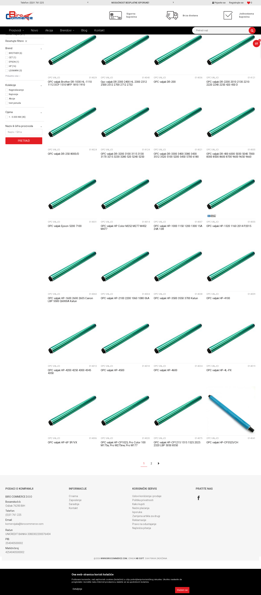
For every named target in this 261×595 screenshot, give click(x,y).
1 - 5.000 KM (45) (17, 151)
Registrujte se (236, 2)
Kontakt (73, 542)
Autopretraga (144, 44)
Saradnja (74, 538)
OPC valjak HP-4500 (112, 404)
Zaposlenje (75, 534)
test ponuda (15, 137)
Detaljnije (77, 589)
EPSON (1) (14, 96)
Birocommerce (12, 37)
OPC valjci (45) (13, 52)
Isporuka (137, 546)
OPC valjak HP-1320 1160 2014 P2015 (228, 260)
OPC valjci (54, 112)
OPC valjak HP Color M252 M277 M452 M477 (123, 262)
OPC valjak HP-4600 (165, 404)
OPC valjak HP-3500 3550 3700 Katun (176, 332)
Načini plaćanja (140, 542)
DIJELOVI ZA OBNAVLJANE (70, 37)
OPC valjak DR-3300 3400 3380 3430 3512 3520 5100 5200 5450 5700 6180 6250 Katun (176, 191)
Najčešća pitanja (141, 562)
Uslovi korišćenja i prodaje (146, 530)
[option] (130, 2)
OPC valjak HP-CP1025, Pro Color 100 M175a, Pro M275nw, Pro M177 (123, 478)
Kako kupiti (138, 538)
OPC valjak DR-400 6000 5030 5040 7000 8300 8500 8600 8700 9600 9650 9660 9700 (230, 191)
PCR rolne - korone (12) (18, 56)
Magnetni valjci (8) (15, 60)
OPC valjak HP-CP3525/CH (222, 476)
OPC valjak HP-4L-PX (218, 404)
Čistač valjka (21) (15, 68)
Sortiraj (160, 44)
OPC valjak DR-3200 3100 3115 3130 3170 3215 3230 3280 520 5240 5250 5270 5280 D (122, 191)
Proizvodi (28, 37)
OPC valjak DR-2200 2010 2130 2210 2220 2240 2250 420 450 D (227, 118)
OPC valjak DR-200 (165, 116)
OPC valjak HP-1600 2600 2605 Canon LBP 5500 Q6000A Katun (70, 334)
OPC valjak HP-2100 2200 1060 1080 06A (125, 332)
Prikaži (217, 44)
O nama (73, 530)
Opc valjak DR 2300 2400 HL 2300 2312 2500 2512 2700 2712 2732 (124, 118)
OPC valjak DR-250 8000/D (63, 188)
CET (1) (12, 92)
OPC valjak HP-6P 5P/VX (62, 476)
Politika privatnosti (142, 534)
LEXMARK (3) (15, 105)
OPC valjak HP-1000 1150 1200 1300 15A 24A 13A (178, 262)
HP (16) (12, 100)
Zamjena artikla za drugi (146, 550)
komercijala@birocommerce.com (24, 558)
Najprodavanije (16, 124)
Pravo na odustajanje (144, 558)
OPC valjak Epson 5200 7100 (65, 260)
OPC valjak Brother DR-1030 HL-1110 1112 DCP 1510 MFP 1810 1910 (70, 118)
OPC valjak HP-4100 (218, 332)
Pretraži (24, 175)
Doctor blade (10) (15, 64)
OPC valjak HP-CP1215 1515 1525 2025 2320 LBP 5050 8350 (177, 478)
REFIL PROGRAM (45, 37)
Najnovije (13, 129)
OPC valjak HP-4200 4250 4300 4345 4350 (69, 406)
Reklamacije (139, 554)
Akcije (12, 133)
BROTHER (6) (15, 87)
